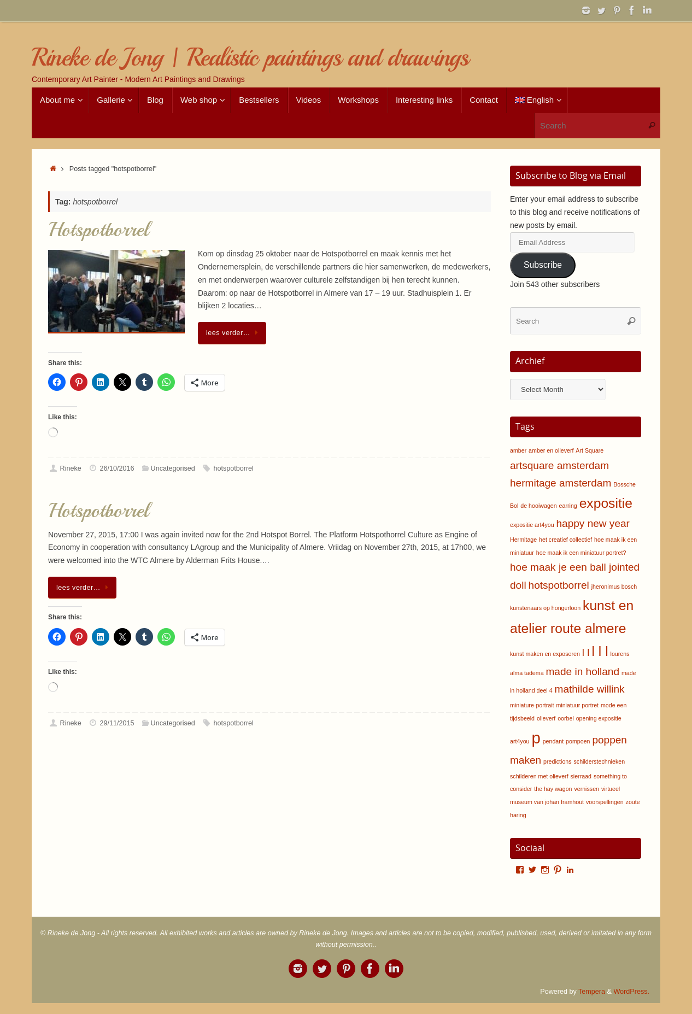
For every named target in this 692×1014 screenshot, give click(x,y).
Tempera (591, 991)
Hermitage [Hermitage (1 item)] (523, 539)
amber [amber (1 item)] (518, 450)
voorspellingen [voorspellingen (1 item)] (605, 802)
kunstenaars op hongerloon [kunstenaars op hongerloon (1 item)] (545, 608)
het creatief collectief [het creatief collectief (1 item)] (565, 539)
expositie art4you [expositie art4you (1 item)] (532, 524)
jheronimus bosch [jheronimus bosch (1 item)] (614, 586)
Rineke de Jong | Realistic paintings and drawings (250, 58)
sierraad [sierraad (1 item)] (581, 776)
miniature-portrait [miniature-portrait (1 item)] (532, 705)
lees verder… (234, 333)
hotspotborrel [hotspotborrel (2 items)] (559, 585)
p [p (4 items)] (535, 738)
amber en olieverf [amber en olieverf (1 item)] (551, 450)
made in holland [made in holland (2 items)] (582, 671)
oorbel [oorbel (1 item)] (566, 718)
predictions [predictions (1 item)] (557, 761)
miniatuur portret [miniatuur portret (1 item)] (577, 705)
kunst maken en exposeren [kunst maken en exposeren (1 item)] (545, 653)
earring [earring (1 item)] (568, 505)
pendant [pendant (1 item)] (553, 741)
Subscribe (543, 264)
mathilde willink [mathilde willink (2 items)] (590, 689)
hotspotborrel (233, 468)
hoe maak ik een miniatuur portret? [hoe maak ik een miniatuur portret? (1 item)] (581, 552)
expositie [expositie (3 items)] (605, 503)
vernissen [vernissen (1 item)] (586, 789)
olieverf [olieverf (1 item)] (546, 718)
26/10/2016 (116, 468)
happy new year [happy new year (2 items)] (592, 523)
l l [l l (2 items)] (586, 652)
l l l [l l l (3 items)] (600, 651)
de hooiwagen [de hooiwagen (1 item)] (538, 505)
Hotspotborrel (98, 230)
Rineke (70, 468)
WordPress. (631, 991)
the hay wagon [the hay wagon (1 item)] (553, 789)
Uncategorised (173, 468)
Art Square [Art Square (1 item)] (589, 450)
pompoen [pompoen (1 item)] (578, 741)
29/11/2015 (116, 723)
